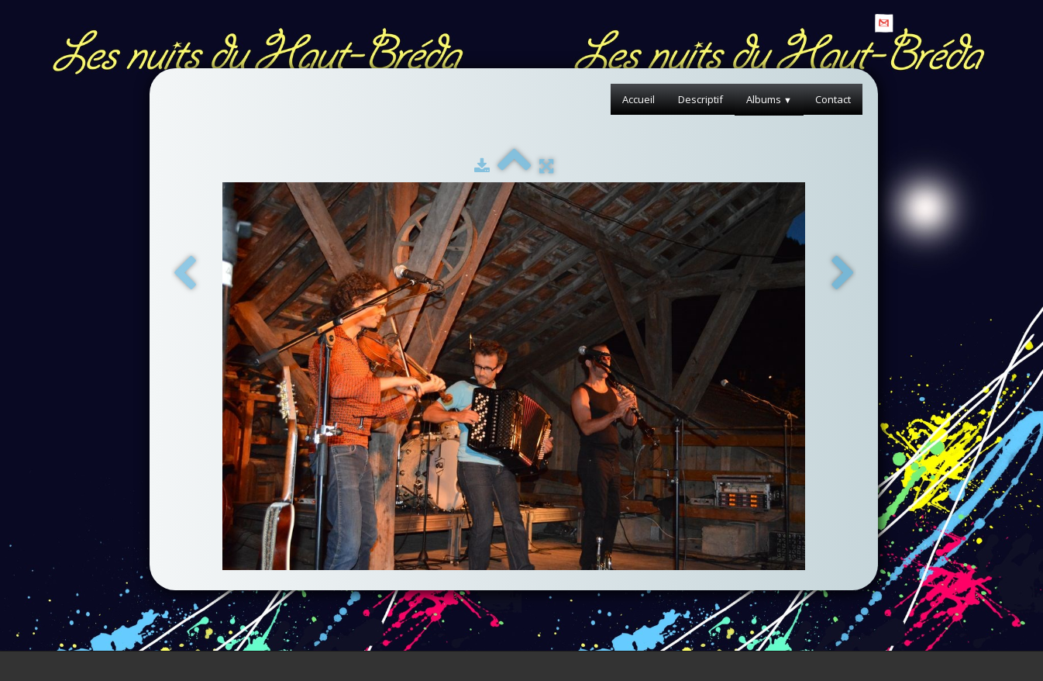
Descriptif (700, 99)
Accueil (638, 99)
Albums (769, 99)
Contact (833, 99)
